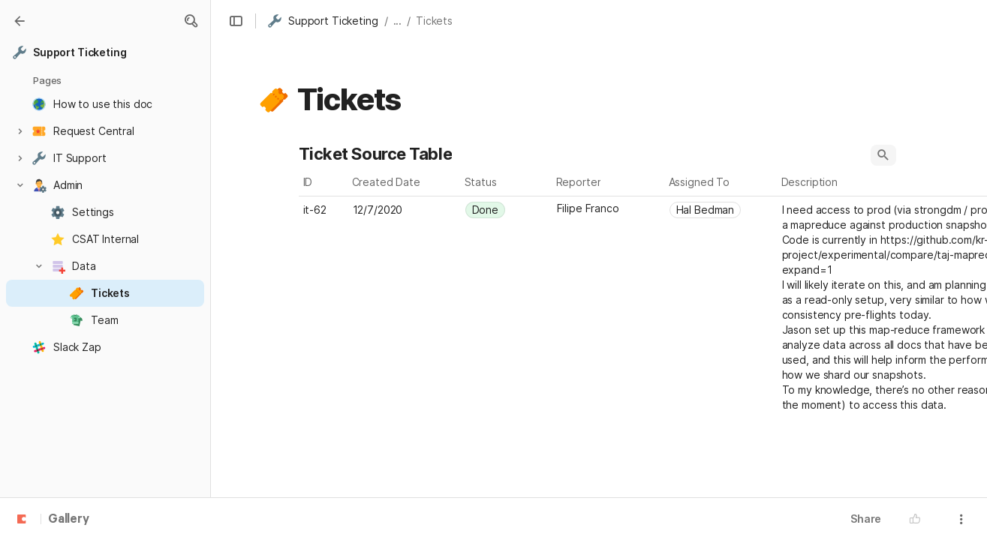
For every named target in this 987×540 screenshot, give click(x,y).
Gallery (68, 520)
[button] (190, 21)
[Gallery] (19, 21)
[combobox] (506, 210)
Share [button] (865, 518)
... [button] (397, 20)
